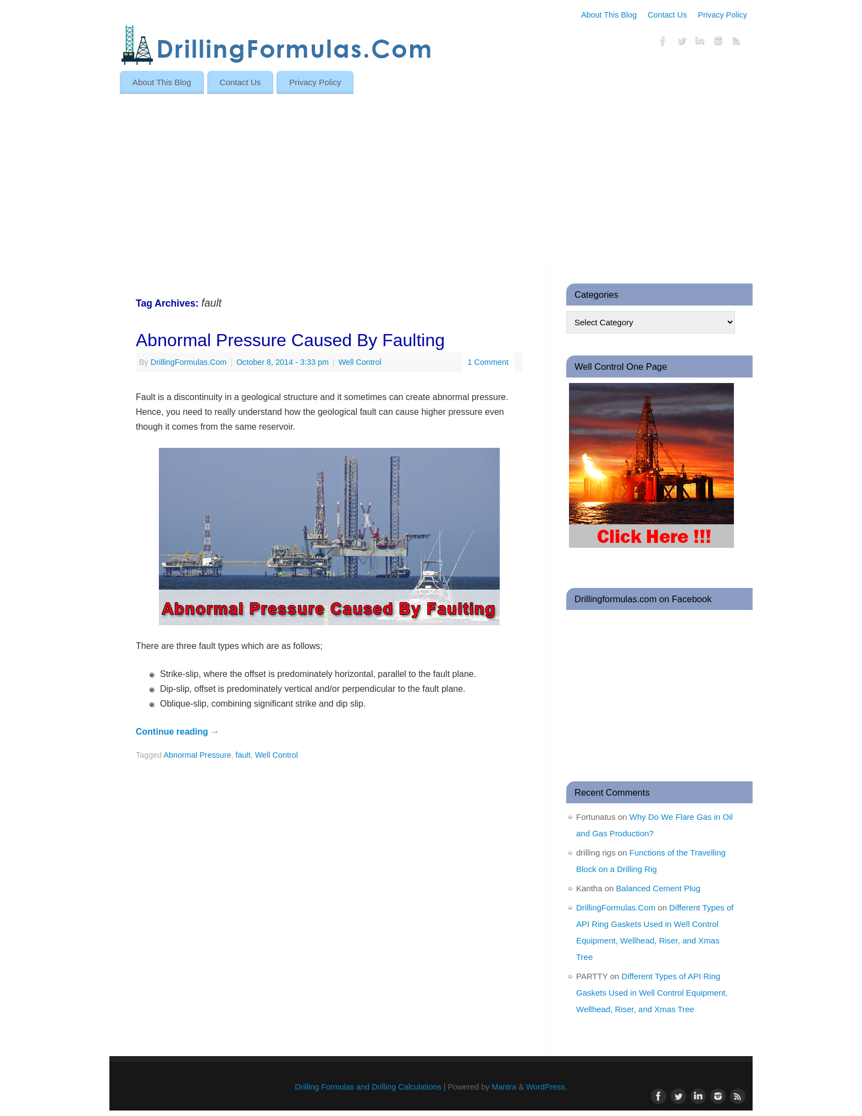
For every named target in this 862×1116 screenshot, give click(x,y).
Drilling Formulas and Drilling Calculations (368, 1086)
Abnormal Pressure (197, 755)
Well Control (360, 362)
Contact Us (667, 14)
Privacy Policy (722, 14)
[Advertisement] (431, 176)
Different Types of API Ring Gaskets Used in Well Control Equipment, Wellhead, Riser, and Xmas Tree (652, 992)
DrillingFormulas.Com (188, 362)
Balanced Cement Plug (658, 888)
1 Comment (488, 362)
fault (243, 755)
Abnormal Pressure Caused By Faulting (290, 340)
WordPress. (546, 1086)
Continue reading (177, 731)
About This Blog (609, 14)
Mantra (503, 1086)
